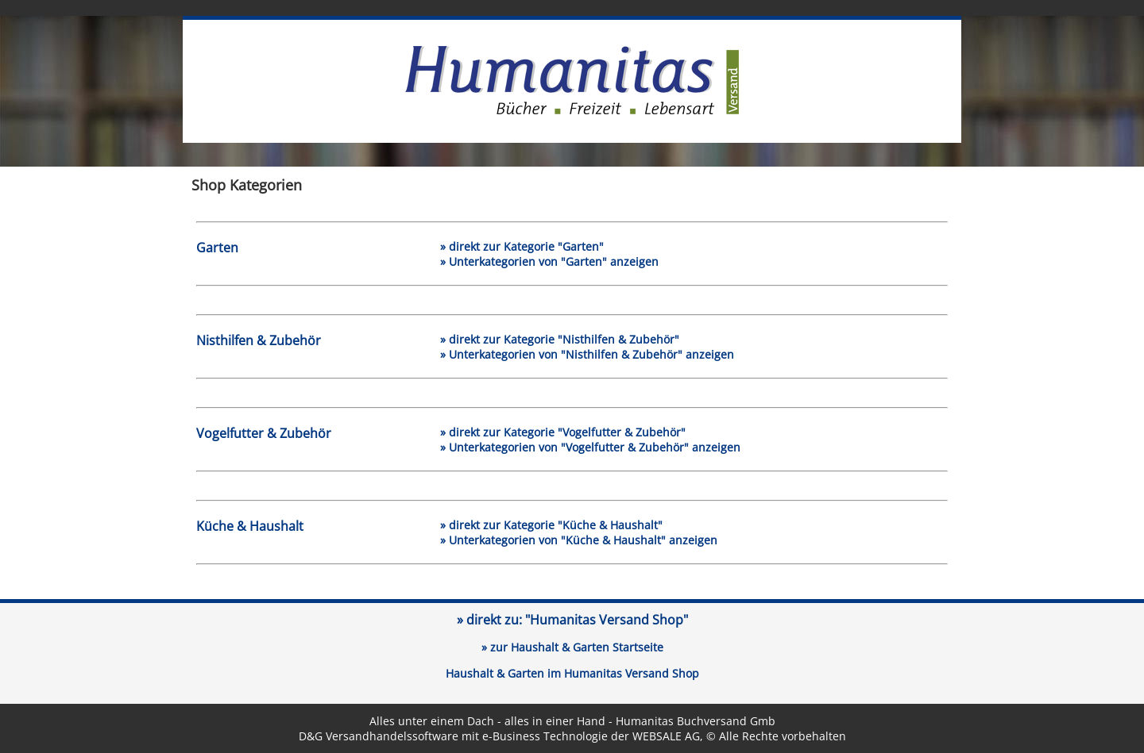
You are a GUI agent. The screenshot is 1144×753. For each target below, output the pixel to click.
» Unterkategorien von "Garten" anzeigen (549, 261)
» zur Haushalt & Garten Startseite (572, 647)
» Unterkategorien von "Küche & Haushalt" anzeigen (578, 539)
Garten (217, 247)
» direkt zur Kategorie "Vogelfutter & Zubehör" (563, 432)
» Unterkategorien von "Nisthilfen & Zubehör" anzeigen (587, 354)
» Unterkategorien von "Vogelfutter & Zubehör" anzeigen (590, 447)
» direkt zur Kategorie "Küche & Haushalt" (551, 524)
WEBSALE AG (666, 735)
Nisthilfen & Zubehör (258, 340)
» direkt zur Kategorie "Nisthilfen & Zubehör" (559, 339)
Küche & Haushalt (249, 526)
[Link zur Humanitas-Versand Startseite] (572, 111)
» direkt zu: (572, 619)
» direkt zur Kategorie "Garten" (522, 246)
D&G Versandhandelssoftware (378, 735)
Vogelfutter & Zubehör (263, 433)
